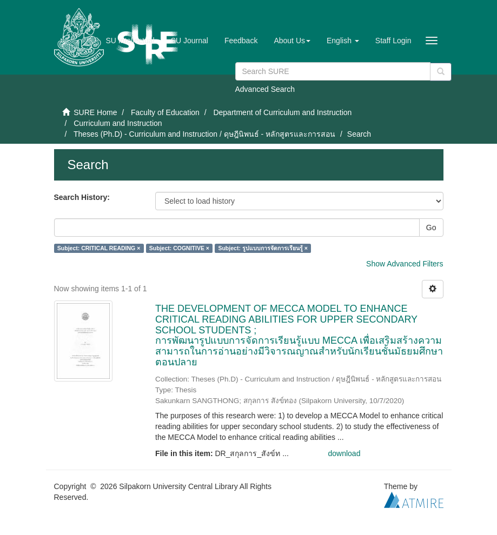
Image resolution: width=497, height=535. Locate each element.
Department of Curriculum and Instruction (282, 112)
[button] (292, 40)
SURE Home (95, 112)
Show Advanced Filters (404, 263)
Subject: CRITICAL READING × (99, 248)
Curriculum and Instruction (118, 123)
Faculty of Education (165, 112)
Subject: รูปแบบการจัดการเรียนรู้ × (262, 248)
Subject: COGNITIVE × (179, 248)
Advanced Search (265, 89)
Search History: (82, 197)
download (344, 453)
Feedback (240, 40)
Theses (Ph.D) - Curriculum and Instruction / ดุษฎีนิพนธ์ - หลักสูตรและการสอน (204, 134)
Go (431, 227)
